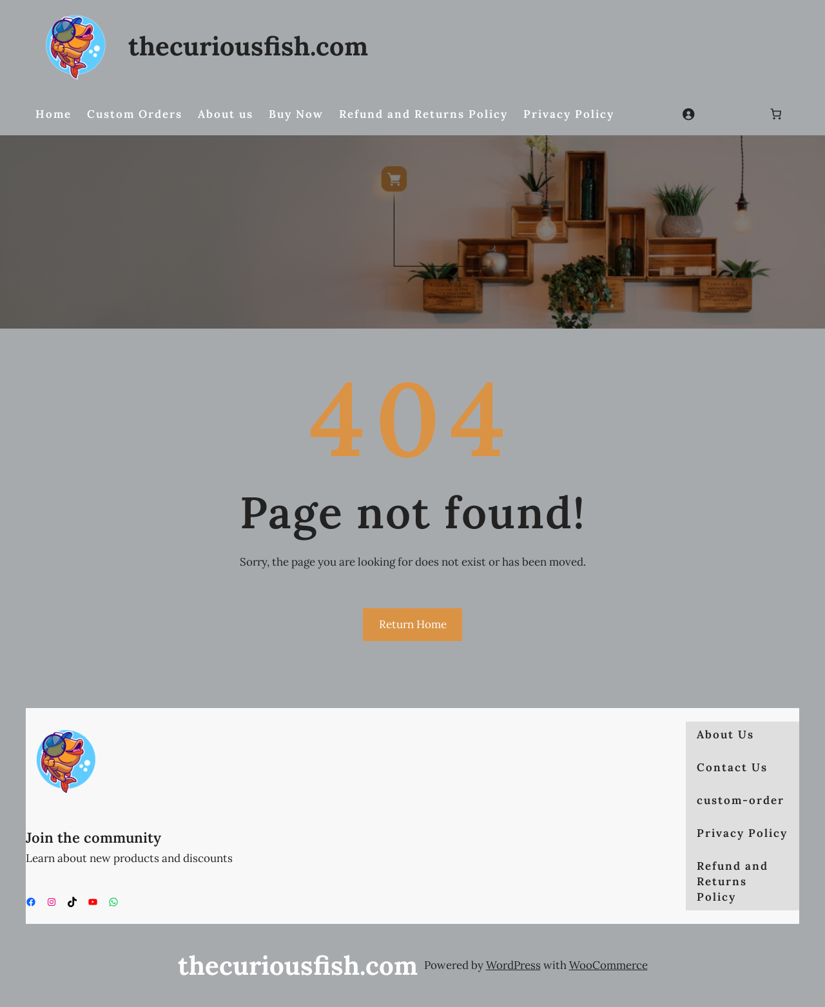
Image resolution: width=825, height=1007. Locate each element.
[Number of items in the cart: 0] (776, 114)
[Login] (688, 114)
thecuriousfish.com (248, 45)
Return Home (413, 624)
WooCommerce (608, 965)
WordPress (513, 965)
